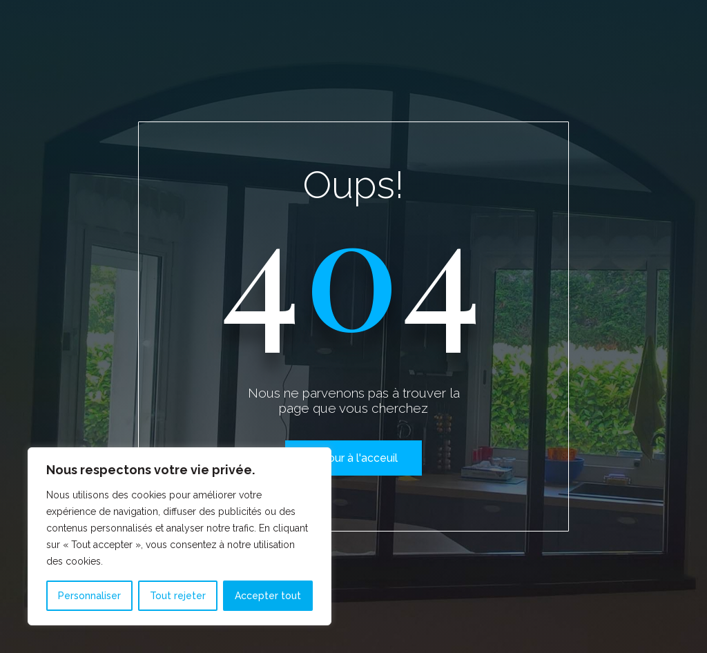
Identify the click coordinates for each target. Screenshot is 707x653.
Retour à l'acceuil (353, 458)
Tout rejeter (178, 595)
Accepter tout (268, 595)
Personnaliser (89, 595)
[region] (179, 536)
